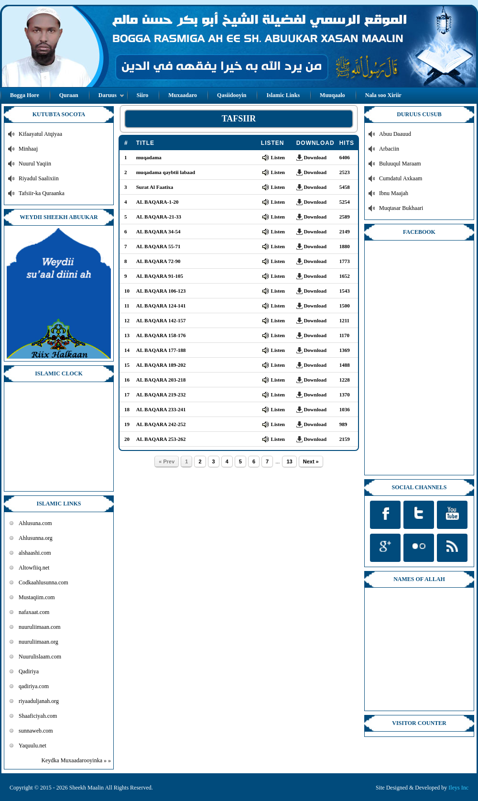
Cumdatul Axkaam (400, 178)
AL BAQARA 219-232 (161, 394)
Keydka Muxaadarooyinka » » (76, 760)
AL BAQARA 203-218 (161, 380)
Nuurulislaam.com (40, 656)
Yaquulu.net (32, 745)
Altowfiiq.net (34, 567)
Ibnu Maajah (393, 193)
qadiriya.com (34, 686)
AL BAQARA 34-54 (158, 231)
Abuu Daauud (395, 134)
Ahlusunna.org (36, 538)
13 (289, 461)
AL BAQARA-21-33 (158, 216)
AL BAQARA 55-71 (158, 246)
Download (315, 157)
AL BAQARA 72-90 (158, 261)
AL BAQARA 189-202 (161, 365)
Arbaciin (389, 148)
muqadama (149, 157)
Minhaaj (28, 148)
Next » (311, 461)
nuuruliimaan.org (38, 641)
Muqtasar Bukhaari (401, 208)
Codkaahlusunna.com (43, 582)
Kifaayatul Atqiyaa (40, 134)
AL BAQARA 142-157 (161, 320)
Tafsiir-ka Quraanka (42, 193)
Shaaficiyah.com (38, 716)
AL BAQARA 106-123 (161, 291)
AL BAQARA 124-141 (161, 305)
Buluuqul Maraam (400, 163)
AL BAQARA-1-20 (157, 202)
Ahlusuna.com (35, 523)
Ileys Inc (458, 787)
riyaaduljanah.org (39, 701)
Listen (278, 157)
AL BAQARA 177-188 (161, 350)
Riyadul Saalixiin (39, 178)
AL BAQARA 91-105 (159, 276)
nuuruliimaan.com (40, 627)
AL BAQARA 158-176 (161, 335)
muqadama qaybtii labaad (165, 172)
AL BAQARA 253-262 (161, 439)
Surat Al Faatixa (155, 187)
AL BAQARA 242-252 (161, 424)
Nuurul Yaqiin (35, 163)
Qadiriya (29, 671)
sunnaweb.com (36, 730)
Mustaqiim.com (37, 597)
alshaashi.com (35, 552)
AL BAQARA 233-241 (161, 409)
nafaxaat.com (34, 612)
